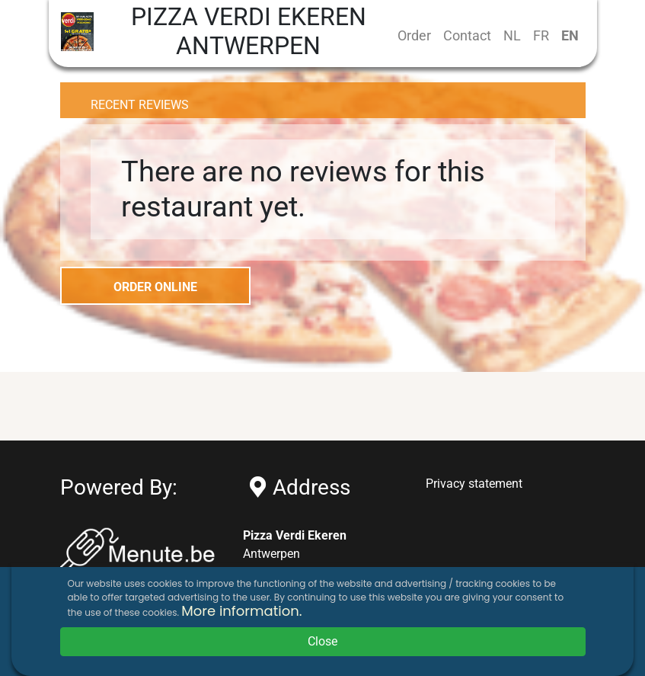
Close (322, 641)
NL (512, 35)
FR (541, 35)
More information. (241, 610)
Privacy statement (474, 483)
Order (414, 35)
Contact (467, 35)
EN (570, 35)
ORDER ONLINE (155, 287)
